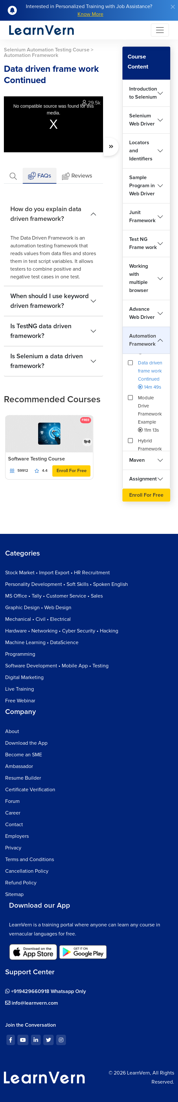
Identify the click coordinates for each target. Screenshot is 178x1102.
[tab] (13, 176)
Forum (12, 801)
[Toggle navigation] (160, 30)
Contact (14, 824)
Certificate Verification (30, 789)
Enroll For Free (72, 470)
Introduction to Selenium (143, 93)
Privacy (13, 848)
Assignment (143, 479)
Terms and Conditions (29, 859)
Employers (17, 836)
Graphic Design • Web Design (38, 607)
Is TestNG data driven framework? (40, 331)
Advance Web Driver (142, 313)
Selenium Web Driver (142, 120)
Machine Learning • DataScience (42, 642)
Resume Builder (23, 778)
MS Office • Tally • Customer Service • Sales (54, 596)
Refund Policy (21, 883)
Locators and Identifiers (140, 150)
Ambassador (19, 766)
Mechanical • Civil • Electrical (38, 619)
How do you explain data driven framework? (45, 214)
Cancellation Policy (26, 871)
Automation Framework (142, 340)
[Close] (173, 7)
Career (12, 813)
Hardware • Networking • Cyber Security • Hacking (61, 631)
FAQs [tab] (39, 176)
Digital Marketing (24, 677)
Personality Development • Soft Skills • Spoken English (66, 584)
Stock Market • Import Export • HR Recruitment (57, 572)
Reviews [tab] (77, 176)
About (12, 731)
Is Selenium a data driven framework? (46, 361)
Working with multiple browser (138, 278)
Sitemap (14, 894)
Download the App (26, 743)
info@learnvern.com (31, 1003)
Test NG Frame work (143, 243)
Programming (20, 654)
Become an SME (23, 754)
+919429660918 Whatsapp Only (45, 991)
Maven (137, 460)
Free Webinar (20, 700)
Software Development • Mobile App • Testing (57, 666)
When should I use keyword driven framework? (49, 301)
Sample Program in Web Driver (142, 185)
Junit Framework (142, 216)
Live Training (19, 689)
